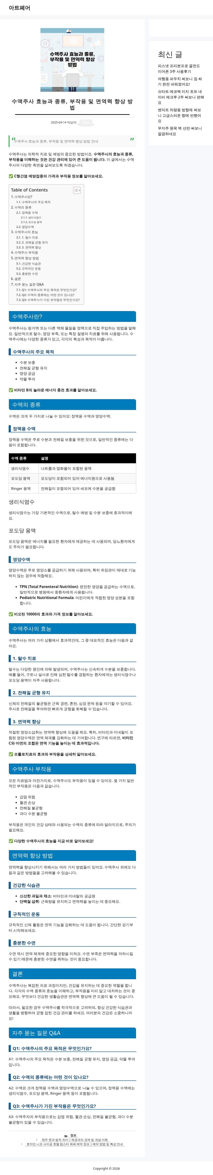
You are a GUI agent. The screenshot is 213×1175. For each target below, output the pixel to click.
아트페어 (19, 7)
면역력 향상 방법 (26, 258)
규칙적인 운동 (31, 268)
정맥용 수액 (30, 212)
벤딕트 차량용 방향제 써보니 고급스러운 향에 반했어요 (179, 115)
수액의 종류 (23, 207)
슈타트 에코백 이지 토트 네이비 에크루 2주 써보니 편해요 (181, 97)
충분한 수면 (30, 274)
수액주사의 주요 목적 (36, 202)
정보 (73, 1135)
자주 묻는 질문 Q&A (29, 284)
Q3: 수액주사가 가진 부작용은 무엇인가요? (51, 300)
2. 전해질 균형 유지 (35, 242)
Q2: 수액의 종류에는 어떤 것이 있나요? (48, 295)
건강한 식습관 (31, 263)
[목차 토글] (75, 190)
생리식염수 (34, 217)
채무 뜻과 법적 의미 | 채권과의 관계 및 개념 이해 (75, 1140)
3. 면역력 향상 (31, 247)
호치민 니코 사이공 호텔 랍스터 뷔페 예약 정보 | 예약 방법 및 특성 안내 (75, 1144)
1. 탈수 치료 (30, 237)
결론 (17, 279)
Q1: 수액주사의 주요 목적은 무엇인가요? (49, 290)
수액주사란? (23, 197)
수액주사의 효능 (26, 232)
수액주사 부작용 (26, 252)
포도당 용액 (35, 222)
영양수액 (28, 227)
